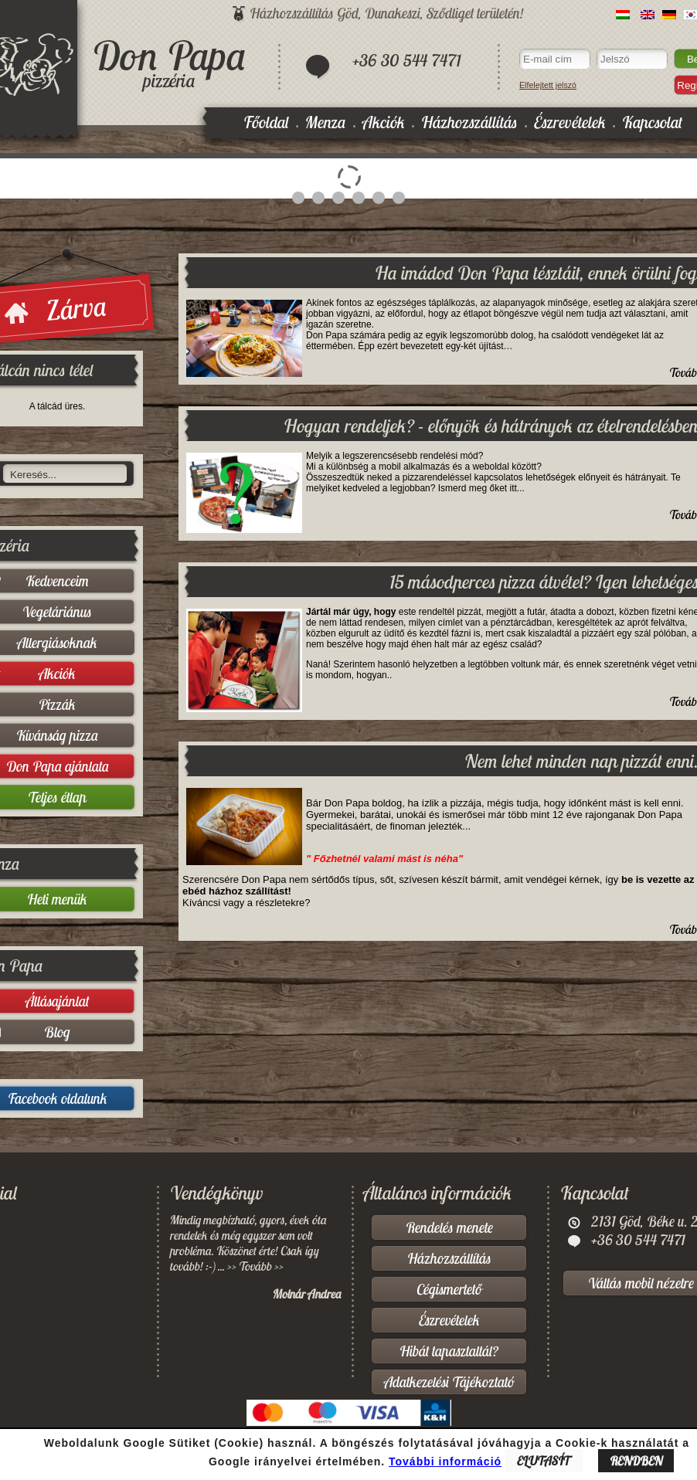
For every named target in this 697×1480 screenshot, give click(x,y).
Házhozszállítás (469, 122)
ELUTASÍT (544, 1460)
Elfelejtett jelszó (547, 85)
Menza (325, 122)
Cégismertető (448, 1289)
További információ (445, 1461)
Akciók (383, 122)
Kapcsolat (652, 122)
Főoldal (266, 122)
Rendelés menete (449, 1227)
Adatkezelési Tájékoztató (449, 1382)
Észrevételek (570, 122)
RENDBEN (636, 1460)
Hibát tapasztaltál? (449, 1351)
